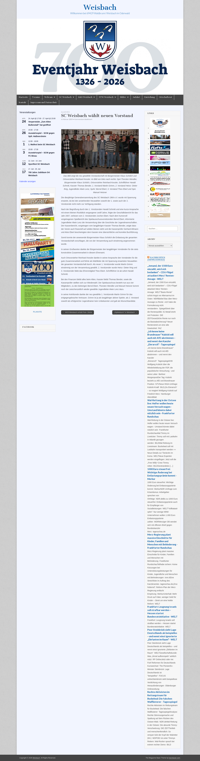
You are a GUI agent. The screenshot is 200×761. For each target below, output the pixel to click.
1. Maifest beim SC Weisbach (41, 144)
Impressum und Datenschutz (43, 102)
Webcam (48, 97)
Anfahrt (136, 97)
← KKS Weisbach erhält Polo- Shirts (77, 312)
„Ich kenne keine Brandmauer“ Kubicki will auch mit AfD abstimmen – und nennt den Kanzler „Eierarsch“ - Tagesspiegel (161, 338)
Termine (36, 97)
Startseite (23, 97)
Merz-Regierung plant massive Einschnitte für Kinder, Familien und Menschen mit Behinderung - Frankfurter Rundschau (162, 541)
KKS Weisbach (85, 97)
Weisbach (100, 7)
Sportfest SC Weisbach (39, 164)
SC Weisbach (65, 97)
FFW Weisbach (106, 97)
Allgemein (65, 112)
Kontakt (22, 102)
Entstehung (149, 97)
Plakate (37, 312)
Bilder (123, 97)
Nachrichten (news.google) (156, 258)
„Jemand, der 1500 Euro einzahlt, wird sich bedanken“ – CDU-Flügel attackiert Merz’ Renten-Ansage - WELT (160, 272)
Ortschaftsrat (165, 97)
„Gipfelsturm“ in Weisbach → (125, 312)
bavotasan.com (174, 758)
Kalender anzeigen (27, 181)
